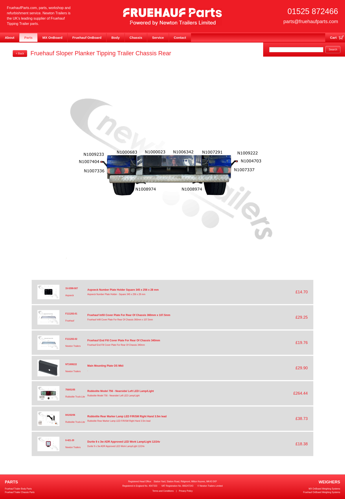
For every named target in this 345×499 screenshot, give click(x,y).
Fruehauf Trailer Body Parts (18, 489)
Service (158, 37)
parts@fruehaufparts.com (310, 21)
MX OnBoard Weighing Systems (324, 489)
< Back (20, 53)
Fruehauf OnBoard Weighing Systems (321, 492)
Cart (333, 37)
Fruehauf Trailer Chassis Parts (20, 492)
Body (115, 37)
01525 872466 (312, 11)
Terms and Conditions (163, 491)
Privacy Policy (186, 491)
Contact (180, 37)
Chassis (136, 37)
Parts (28, 37)
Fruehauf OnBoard (87, 37)
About (9, 37)
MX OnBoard (52, 37)
